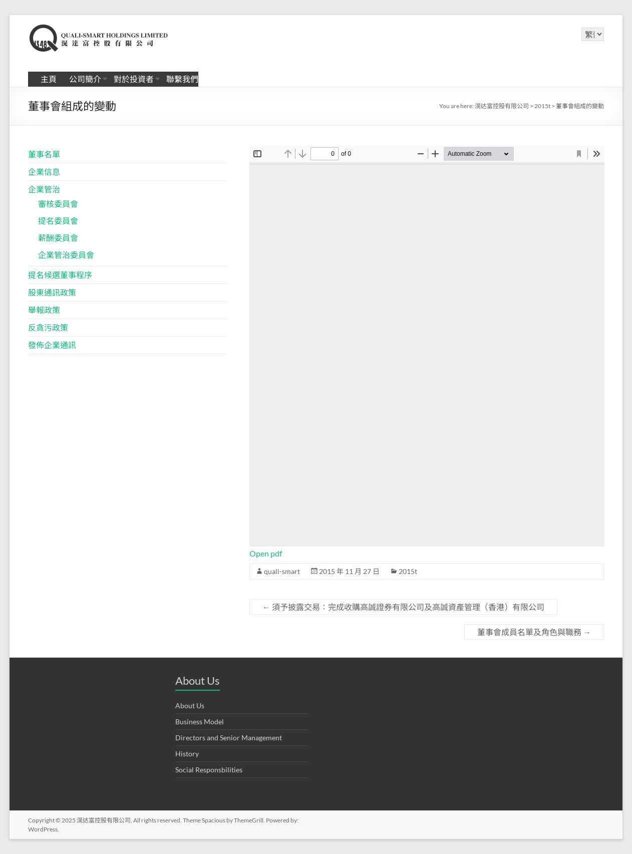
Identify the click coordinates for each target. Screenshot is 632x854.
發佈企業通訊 (52, 345)
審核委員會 (58, 203)
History (187, 753)
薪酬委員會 (58, 237)
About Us (189, 705)
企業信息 (44, 171)
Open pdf (265, 553)
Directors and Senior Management (228, 737)
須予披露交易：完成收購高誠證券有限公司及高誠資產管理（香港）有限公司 (403, 607)
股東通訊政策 (52, 292)
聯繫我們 (182, 79)
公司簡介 (85, 79)
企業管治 (44, 189)
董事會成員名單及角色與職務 (534, 632)
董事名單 (44, 154)
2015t (408, 571)
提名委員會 (58, 220)
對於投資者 (134, 79)
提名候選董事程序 (60, 274)
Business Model (199, 721)
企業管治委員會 (66, 254)
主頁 (49, 79)
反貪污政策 (48, 327)
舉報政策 (44, 310)
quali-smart (282, 571)
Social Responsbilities (208, 769)
